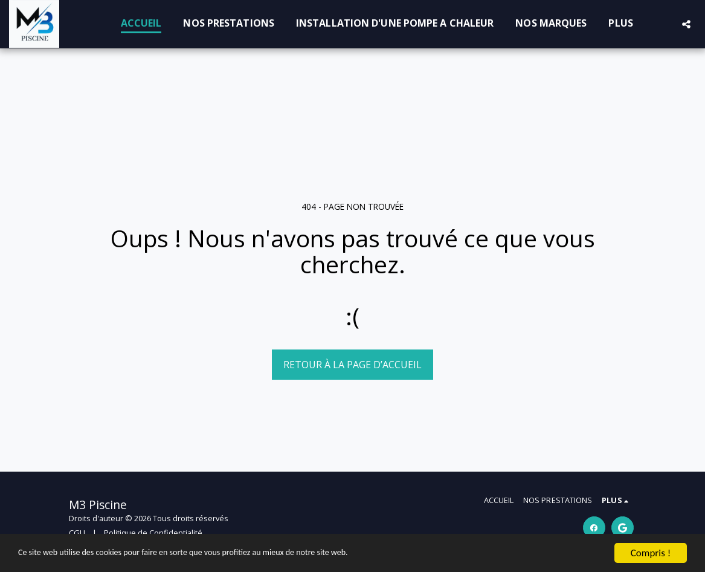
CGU (77, 532)
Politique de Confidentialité (153, 532)
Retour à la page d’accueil (352, 364)
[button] (686, 24)
